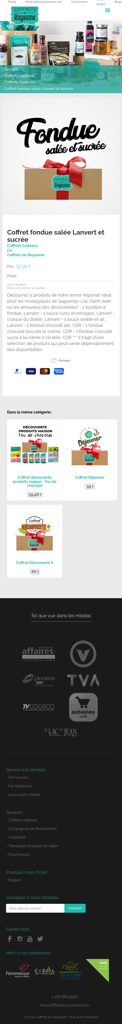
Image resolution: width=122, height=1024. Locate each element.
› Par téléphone (19, 786)
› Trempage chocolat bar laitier (32, 846)
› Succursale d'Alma (23, 794)
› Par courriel (17, 777)
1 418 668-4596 (64, 996)
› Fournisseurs (18, 854)
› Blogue (13, 880)
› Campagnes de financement (31, 828)
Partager (61, 360)
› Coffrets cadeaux (21, 820)
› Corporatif (15, 837)
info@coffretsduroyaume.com (64, 1005)
